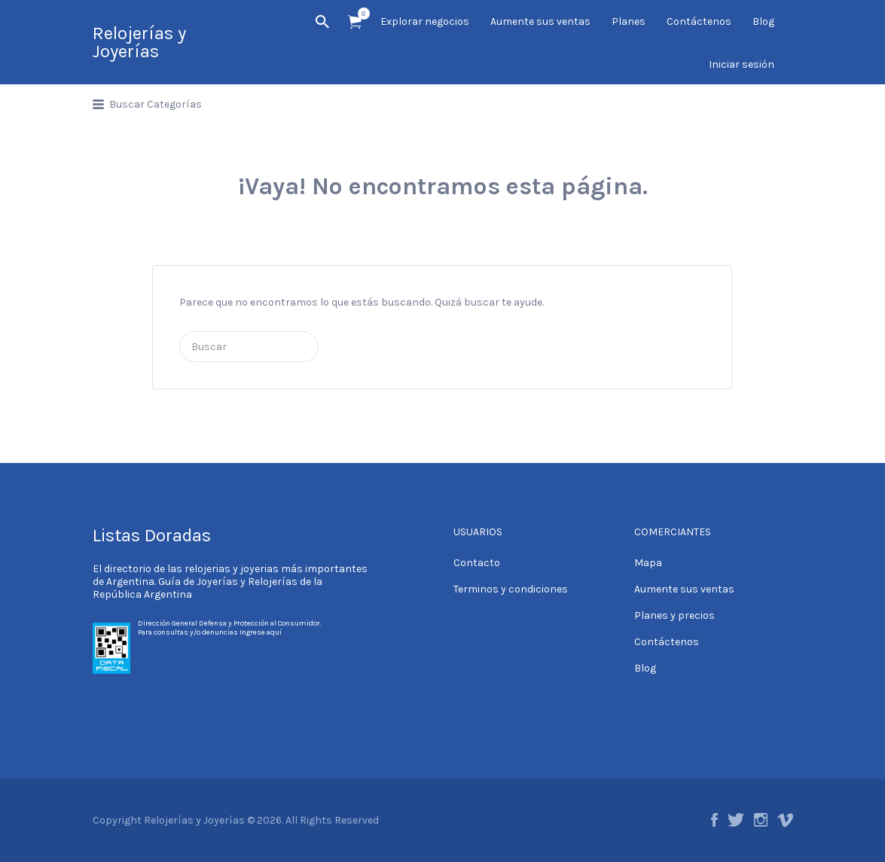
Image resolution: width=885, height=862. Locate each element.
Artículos (360, 14)
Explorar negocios (424, 21)
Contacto (476, 562)
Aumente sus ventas (540, 21)
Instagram (761, 820)
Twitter (736, 820)
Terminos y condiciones (510, 589)
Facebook (714, 820)
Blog (763, 21)
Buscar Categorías (155, 104)
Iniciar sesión (741, 64)
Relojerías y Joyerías (139, 42)
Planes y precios (674, 615)
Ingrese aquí (261, 632)
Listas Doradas (152, 535)
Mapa (648, 562)
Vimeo (785, 820)
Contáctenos (699, 21)
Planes (628, 21)
